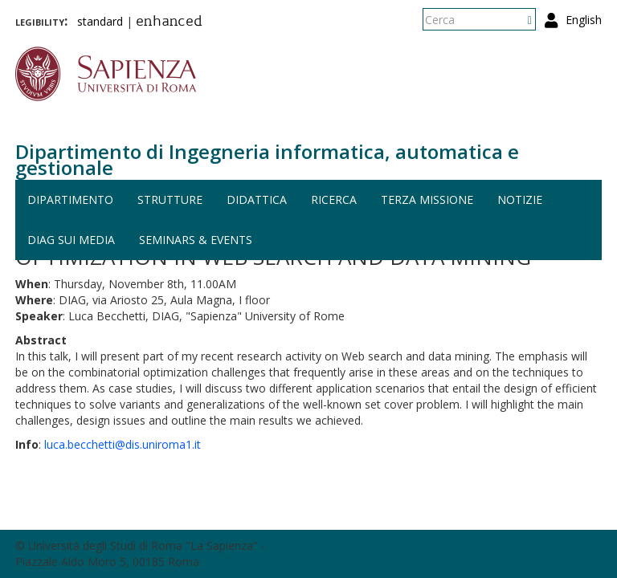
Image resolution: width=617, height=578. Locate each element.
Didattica (257, 199)
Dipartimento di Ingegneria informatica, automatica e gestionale (267, 159)
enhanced (169, 22)
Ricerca (334, 199)
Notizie (519, 199)
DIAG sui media (71, 239)
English (584, 19)
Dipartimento (70, 199)
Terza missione (427, 199)
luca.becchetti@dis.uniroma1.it (122, 444)
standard (100, 21)
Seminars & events (195, 239)
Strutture (169, 199)
